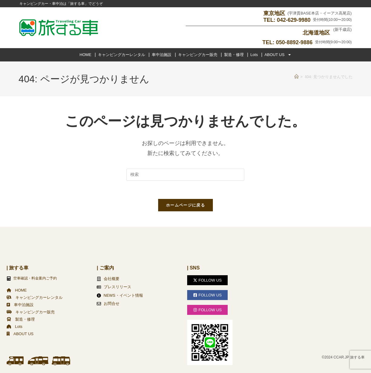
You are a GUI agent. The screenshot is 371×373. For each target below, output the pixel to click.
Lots (254, 54)
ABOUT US (278, 54)
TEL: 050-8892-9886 (287, 42)
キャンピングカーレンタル (121, 54)
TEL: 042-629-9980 (287, 20)
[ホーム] (296, 76)
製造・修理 (234, 54)
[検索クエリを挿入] (185, 174)
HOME (85, 54)
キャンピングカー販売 (197, 54)
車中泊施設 (161, 54)
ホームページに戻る (185, 205)
